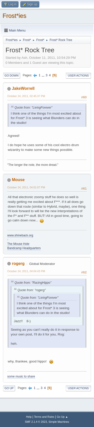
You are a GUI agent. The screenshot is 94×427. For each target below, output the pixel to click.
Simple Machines (59, 421)
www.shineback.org (20, 235)
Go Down (12, 75)
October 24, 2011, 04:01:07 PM (26, 187)
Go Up (9, 388)
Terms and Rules (44, 416)
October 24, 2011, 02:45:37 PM (26, 96)
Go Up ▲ (62, 416)
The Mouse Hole (18, 244)
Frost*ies (14, 15)
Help (29, 416)
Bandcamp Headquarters (24, 248)
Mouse (18, 180)
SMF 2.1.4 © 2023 (36, 421)
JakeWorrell (23, 88)
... (43, 75)
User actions (78, 75)
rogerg (18, 263)
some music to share (21, 376)
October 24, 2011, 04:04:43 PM (26, 271)
